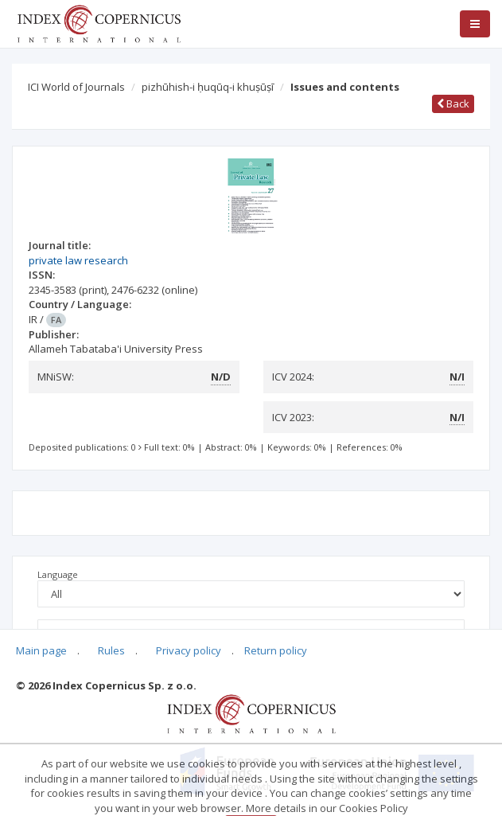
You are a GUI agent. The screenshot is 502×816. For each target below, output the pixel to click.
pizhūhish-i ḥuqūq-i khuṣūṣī (208, 87)
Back (453, 103)
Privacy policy (188, 650)
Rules (111, 650)
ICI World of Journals (76, 87)
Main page (41, 650)
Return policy (275, 650)
